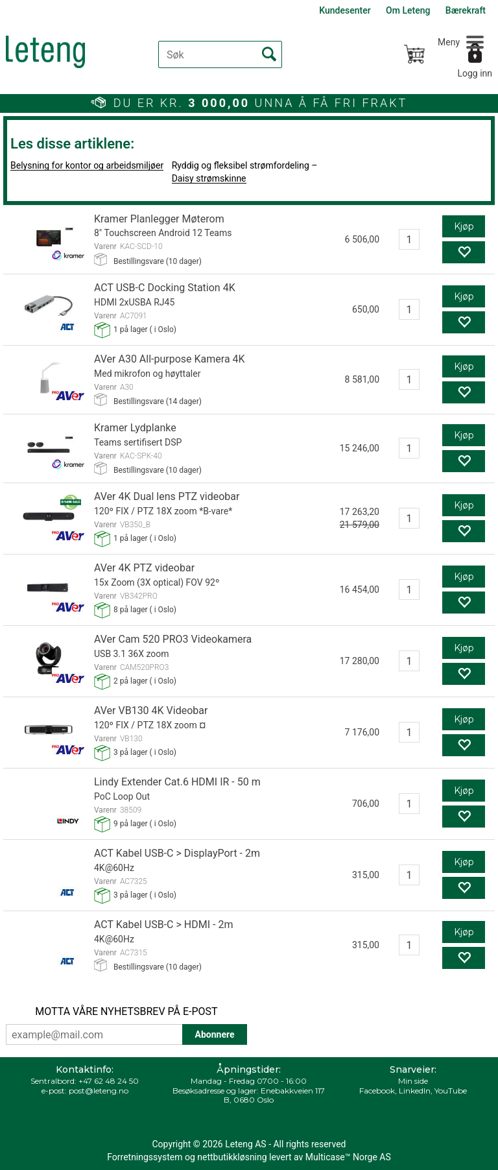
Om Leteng (408, 10)
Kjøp (464, 226)
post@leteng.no (98, 1090)
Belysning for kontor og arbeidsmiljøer (86, 165)
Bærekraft (465, 10)
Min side (413, 1081)
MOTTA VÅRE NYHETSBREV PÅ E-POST (126, 1011)
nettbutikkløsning (232, 1157)
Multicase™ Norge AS (348, 1157)
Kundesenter (344, 10)
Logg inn (474, 73)
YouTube (450, 1090)
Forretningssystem (144, 1157)
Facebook (377, 1090)
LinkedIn (415, 1090)
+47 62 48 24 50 (108, 1081)
